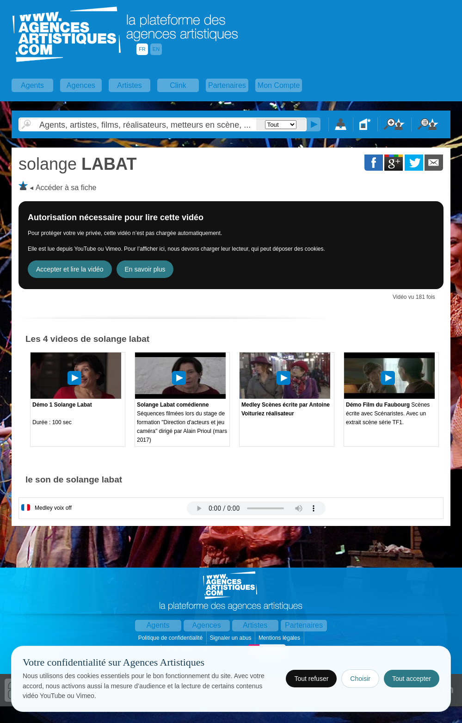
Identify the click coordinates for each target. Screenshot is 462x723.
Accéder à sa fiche (66, 188)
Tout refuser (311, 678)
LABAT (77, 163)
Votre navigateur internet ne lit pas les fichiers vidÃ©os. (256, 508)
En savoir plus (145, 269)
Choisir (360, 678)
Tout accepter (411, 678)
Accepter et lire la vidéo (70, 269)
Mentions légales (280, 638)
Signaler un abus (231, 638)
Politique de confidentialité (171, 638)
